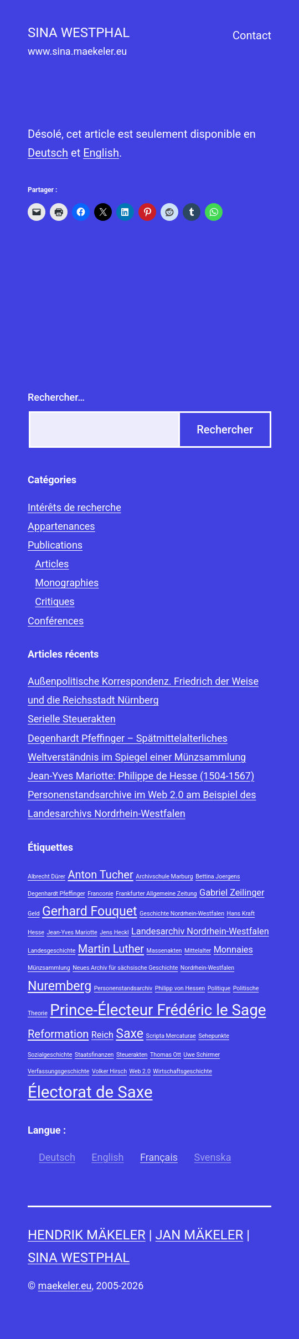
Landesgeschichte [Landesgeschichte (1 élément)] (51, 950)
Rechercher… (56, 397)
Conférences (56, 621)
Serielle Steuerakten (72, 719)
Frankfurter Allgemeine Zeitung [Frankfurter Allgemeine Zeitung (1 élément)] (156, 893)
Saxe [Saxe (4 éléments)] (129, 1033)
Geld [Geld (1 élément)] (34, 913)
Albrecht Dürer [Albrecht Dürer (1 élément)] (46, 876)
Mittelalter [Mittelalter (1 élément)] (197, 950)
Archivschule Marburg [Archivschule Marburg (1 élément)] (164, 876)
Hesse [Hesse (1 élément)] (36, 932)
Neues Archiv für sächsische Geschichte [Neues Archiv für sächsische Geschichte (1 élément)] (125, 967)
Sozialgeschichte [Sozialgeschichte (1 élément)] (50, 1054)
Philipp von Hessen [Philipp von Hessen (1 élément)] (180, 988)
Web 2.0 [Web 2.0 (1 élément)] (140, 1071)
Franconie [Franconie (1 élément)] (100, 893)
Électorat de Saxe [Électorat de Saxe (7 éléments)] (90, 1092)
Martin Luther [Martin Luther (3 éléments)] (111, 948)
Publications (55, 545)
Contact (252, 35)
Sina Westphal (79, 1257)
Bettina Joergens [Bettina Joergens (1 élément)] (217, 876)
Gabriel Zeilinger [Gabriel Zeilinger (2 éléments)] (231, 892)
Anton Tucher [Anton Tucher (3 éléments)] (100, 874)
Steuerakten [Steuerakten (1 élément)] (132, 1054)
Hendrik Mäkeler (87, 1235)
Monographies (67, 582)
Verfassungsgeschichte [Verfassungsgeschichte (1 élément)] (58, 1071)
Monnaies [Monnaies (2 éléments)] (233, 949)
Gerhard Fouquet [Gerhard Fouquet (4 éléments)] (89, 911)
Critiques (54, 601)
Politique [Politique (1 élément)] (219, 988)
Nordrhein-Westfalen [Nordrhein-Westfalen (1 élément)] (207, 967)
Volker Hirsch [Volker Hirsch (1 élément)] (109, 1071)
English (101, 152)
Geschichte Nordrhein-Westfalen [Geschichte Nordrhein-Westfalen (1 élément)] (182, 913)
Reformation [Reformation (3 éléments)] (58, 1034)
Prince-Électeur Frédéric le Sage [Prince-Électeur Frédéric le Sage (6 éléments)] (158, 1010)
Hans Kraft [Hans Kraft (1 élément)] (241, 913)
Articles (52, 564)
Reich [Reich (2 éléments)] (102, 1035)
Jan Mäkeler (200, 1235)
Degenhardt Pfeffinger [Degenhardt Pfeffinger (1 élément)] (56, 893)
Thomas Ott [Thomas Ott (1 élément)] (165, 1054)
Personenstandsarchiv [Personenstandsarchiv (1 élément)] (123, 988)
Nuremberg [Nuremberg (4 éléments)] (59, 986)
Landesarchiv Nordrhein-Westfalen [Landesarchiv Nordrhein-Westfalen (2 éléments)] (200, 931)
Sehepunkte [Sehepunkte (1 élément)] (213, 1036)
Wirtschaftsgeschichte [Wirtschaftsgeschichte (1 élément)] (182, 1071)
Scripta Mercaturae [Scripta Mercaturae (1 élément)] (171, 1036)
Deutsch (48, 152)
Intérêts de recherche (74, 507)
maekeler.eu (65, 1285)
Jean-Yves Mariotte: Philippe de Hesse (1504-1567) (141, 776)
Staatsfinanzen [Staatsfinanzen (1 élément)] (94, 1054)
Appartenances (61, 526)
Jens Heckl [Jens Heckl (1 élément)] (114, 932)
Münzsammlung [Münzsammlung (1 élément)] (49, 967)
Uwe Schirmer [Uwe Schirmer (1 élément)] (201, 1054)
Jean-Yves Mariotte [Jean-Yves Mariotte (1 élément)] (72, 932)
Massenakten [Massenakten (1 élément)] (164, 950)
